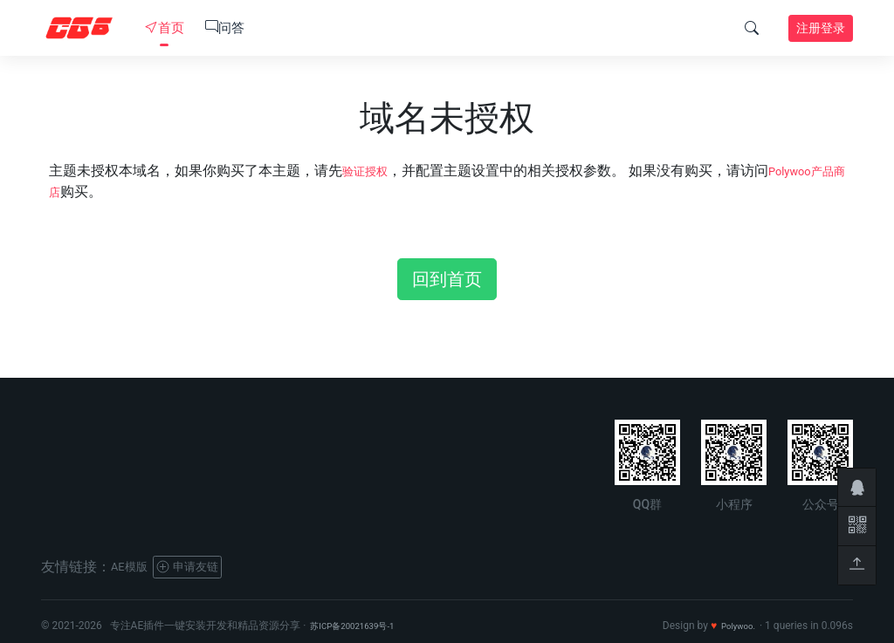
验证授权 (370, 170)
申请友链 (204, 566)
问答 (224, 28)
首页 (164, 28)
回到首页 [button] (447, 279)
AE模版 (133, 566)
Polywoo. (733, 625)
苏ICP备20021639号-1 (362, 625)
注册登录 (820, 28)
